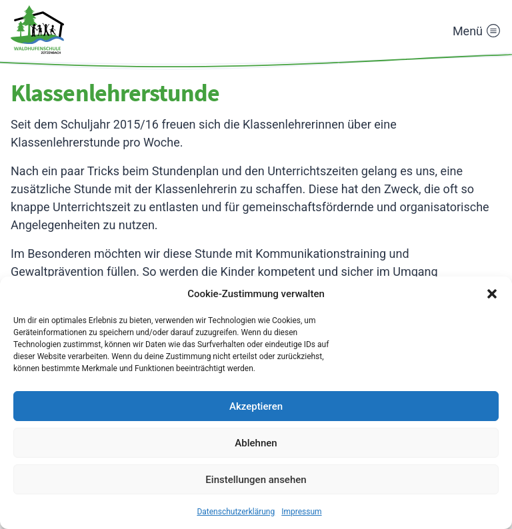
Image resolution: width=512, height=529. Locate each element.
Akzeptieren (256, 406)
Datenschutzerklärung (236, 511)
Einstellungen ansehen (255, 480)
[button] (492, 293)
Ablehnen (256, 443)
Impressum (301, 511)
